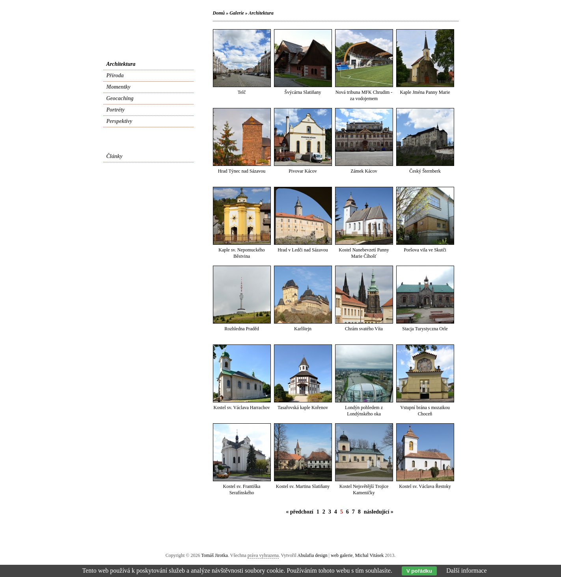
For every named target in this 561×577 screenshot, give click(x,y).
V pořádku (419, 571)
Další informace (466, 570)
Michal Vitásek (369, 555)
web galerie (342, 555)
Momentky (118, 87)
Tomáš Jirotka (214, 555)
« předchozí (299, 512)
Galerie (236, 13)
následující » (378, 512)
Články (114, 156)
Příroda (115, 75)
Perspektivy (119, 121)
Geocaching (120, 98)
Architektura (260, 13)
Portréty (115, 110)
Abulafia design (312, 555)
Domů (219, 13)
